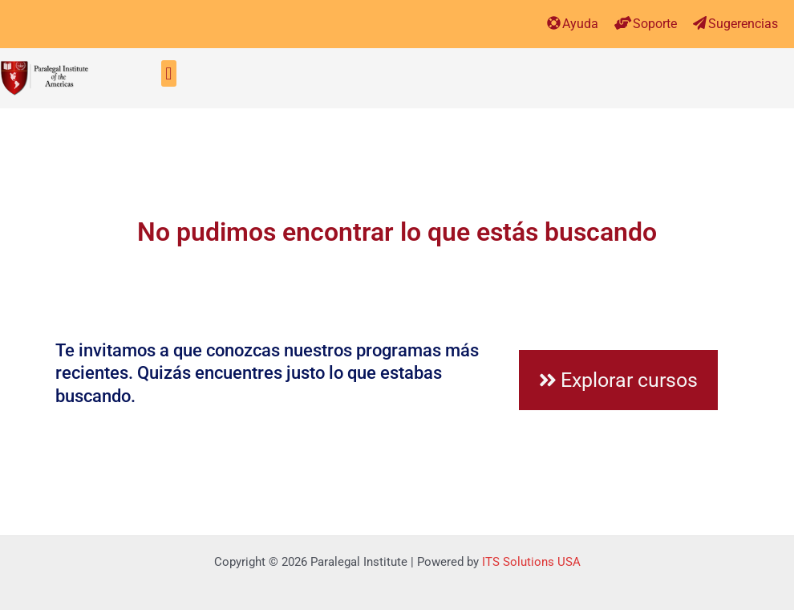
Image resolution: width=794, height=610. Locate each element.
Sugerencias (743, 23)
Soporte (655, 23)
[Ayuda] (554, 23)
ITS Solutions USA (531, 562)
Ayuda (580, 23)
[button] (168, 73)
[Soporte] (622, 23)
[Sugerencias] (700, 23)
